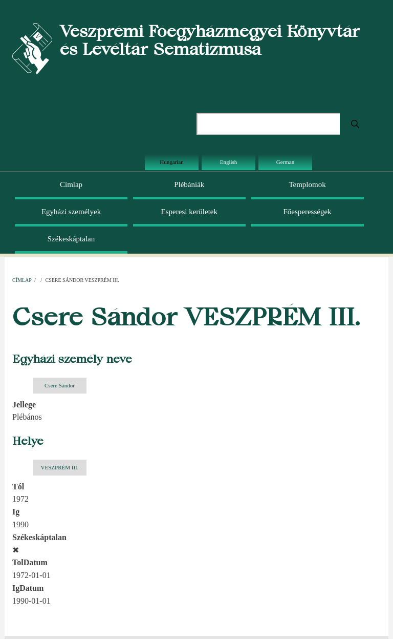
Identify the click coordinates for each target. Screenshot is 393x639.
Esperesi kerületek (189, 212)
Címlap (71, 184)
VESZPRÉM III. (60, 467)
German (285, 162)
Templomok (307, 184)
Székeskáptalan (71, 239)
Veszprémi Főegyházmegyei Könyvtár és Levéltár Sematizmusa (210, 40)
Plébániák (189, 184)
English (228, 162)
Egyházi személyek (71, 212)
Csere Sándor (60, 385)
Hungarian (171, 162)
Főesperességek (307, 212)
